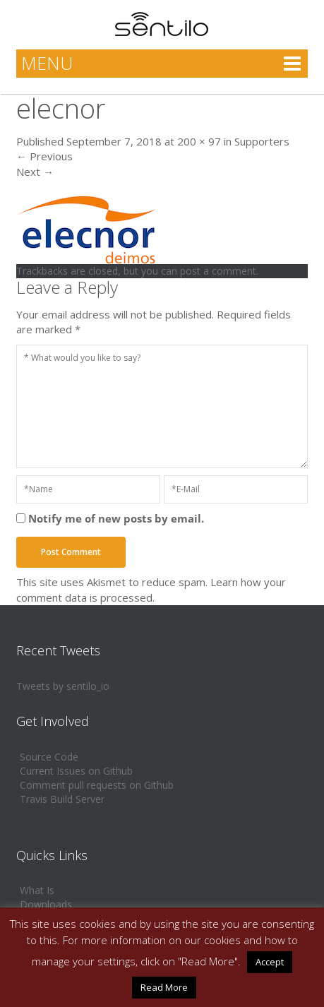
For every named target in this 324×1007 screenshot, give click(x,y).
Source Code (49, 756)
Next (35, 172)
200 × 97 (199, 141)
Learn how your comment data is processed (151, 589)
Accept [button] (270, 961)
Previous (44, 156)
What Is (37, 890)
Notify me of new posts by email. (116, 518)
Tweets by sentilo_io (62, 686)
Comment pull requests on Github (97, 785)
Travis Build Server (62, 799)
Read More (164, 987)
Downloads (46, 904)
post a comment (218, 271)
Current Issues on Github (76, 770)
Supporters (261, 141)
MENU (47, 63)
